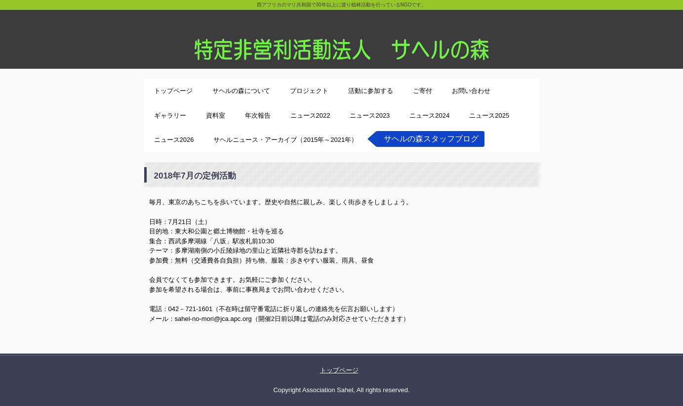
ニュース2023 (370, 115)
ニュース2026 (174, 139)
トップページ (173, 90)
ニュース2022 (310, 115)
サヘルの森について (241, 90)
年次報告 (258, 115)
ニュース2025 (489, 115)
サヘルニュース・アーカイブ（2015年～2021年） (285, 139)
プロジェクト (309, 90)
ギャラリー (170, 115)
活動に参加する (370, 90)
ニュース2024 (429, 115)
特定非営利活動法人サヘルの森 (341, 34)
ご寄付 (422, 90)
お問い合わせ (471, 90)
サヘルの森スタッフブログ (431, 139)
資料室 (215, 115)
